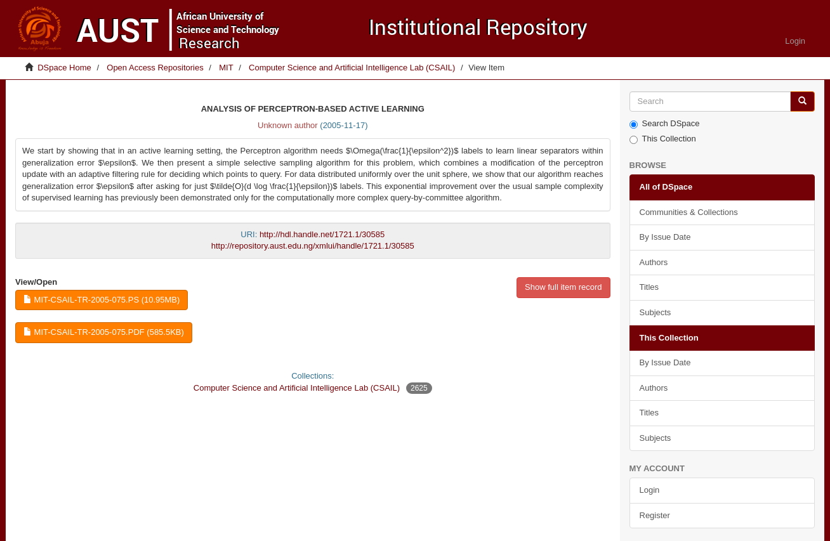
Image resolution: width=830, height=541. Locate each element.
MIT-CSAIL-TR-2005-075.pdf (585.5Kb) (103, 332)
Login (650, 490)
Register (655, 515)
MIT (226, 67)
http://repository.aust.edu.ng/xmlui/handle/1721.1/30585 (312, 246)
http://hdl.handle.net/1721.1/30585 (322, 234)
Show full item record (563, 287)
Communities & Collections (689, 212)
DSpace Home (64, 67)
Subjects (655, 312)
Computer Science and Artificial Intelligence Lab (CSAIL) (352, 67)
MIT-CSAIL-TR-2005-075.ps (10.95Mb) (101, 299)
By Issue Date (665, 237)
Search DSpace (664, 124)
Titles (649, 287)
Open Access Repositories (155, 67)
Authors (654, 262)
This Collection (662, 139)
